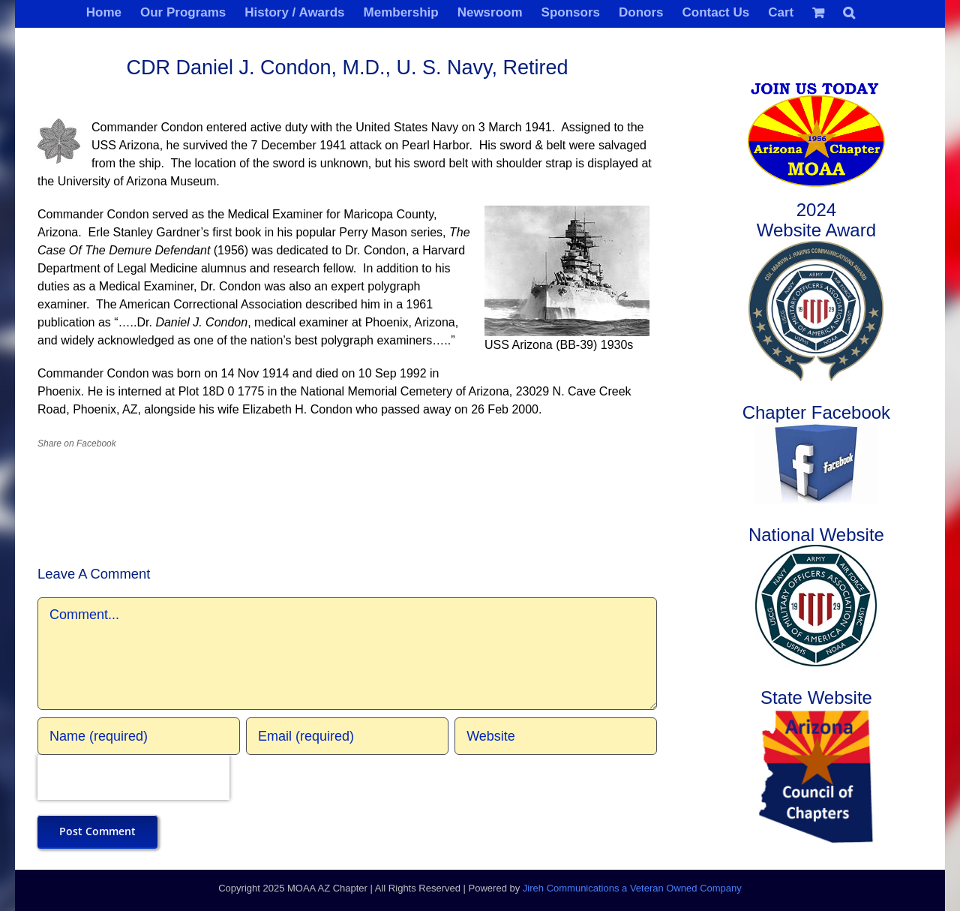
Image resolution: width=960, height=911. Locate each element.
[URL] (555, 736)
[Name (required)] (139, 736)
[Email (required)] (347, 736)
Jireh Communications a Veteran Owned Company (632, 888)
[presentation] (134, 777)
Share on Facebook (77, 443)
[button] (849, 11)
